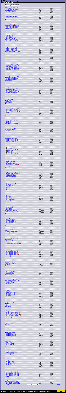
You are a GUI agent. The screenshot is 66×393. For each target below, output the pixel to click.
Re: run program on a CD (9, 97)
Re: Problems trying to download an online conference (13, 22)
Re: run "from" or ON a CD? (9, 99)
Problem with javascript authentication (10, 129)
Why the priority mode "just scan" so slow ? (12, 231)
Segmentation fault (7, 324)
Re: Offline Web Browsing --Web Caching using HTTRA (13, 289)
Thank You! (6, 230)
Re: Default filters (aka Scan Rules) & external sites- (13, 260)
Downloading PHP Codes (9, 198)
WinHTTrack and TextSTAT (9, 281)
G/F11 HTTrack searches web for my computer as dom (12, 243)
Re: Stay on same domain (9, 340)
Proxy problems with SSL (8, 102)
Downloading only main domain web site (11, 248)
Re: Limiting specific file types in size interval (12, 379)
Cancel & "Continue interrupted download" (11, 118)
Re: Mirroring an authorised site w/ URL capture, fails (13, 172)
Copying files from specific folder (10, 244)
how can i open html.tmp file (10, 160)
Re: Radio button (8, 283)
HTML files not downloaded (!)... (10, 359)
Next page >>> (59, 384)
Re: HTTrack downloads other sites (10, 363)
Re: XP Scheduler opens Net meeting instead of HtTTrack (14, 136)
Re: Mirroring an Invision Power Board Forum (12, 47)
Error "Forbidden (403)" (9, 228)
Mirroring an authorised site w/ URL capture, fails (12, 171)
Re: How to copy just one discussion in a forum (12, 277)
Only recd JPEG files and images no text (11, 92)
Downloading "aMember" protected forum (11, 39)
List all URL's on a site (9, 34)
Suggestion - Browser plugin (10, 177)
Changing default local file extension (11, 10)
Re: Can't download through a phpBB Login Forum (13, 86)
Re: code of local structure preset (10, 170)
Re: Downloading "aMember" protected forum (12, 40)
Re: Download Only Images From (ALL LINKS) (12, 371)
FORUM (12, 2)
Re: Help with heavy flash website (10, 59)
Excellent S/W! (8, 82)
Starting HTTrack (8, 186)
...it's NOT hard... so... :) (9, 106)
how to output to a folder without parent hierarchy (12, 25)
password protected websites (10, 330)
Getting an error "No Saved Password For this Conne (13, 17)
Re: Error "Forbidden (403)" (9, 229)
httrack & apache (8, 341)
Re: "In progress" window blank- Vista (11, 263)
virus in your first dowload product (10, 268)
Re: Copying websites (9, 307)
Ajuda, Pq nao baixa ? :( (9, 301)
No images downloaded (9, 285)
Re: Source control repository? (10, 81)
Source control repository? (9, 80)
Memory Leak (7, 242)
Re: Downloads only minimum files (10, 184)
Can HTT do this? (7, 241)
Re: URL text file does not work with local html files (13, 311)
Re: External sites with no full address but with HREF (13, 109)
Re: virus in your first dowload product (11, 269)
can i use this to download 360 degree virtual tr (12, 12)
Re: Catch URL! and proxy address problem (12, 88)
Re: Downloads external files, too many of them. (12, 382)
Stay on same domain (9, 339)
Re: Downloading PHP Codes (10, 199)
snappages (7, 193)
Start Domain (8, 303)
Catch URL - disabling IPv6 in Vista (10, 89)
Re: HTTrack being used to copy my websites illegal (13, 158)
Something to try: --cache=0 (10, 166)
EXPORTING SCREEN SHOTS (9, 57)
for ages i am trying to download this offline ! (11, 16)
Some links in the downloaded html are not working (13, 51)
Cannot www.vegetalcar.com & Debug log (11, 292)
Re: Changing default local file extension (11, 11)
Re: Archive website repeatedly (10, 273)
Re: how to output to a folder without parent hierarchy (13, 26)
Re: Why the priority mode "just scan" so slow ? (12, 232)
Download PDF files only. (9, 23)
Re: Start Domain (8, 304)
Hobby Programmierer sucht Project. (11, 279)
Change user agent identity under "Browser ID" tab (13, 183)
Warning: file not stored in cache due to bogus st (12, 7)
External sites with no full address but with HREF (12, 108)
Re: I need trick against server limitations (11, 63)
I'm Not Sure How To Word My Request (11, 308)
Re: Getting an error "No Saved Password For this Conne (13, 18)
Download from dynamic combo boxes (11, 37)
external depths (7, 376)
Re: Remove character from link (10, 240)
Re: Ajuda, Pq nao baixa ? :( (10, 302)
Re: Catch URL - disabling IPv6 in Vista (11, 90)
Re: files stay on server (9, 358)
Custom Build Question (9, 295)
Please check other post (10, 150)
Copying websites (8, 306)
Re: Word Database (8, 196)
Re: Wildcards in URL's (9, 143)
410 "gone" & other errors (9, 28)
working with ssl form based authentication (11, 127)
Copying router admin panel (9, 70)
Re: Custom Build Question (9, 296)
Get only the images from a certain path (11, 138)
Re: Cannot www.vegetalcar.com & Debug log (12, 293)
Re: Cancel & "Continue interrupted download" (12, 119)
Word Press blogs (7, 264)
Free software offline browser (6, 2)
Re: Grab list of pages (9, 323)
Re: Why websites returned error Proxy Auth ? (12, 211)
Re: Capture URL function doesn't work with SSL (12, 75)
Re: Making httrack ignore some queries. (11, 352)
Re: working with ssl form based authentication (12, 128)
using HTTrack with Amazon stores (9, 353)
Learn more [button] (49, 391)
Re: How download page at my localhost (11, 78)
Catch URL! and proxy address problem (11, 87)
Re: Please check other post (11, 151)
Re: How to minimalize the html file (10, 344)
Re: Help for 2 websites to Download (11, 221)
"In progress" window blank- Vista (10, 262)
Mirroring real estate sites (9, 100)
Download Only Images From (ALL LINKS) (11, 370)
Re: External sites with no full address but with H (12, 110)
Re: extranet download (9, 350)
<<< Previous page (7, 384)
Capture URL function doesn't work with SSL (12, 74)
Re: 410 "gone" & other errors (10, 29)
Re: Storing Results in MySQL (10, 45)
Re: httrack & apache (9, 342)
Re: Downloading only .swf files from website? (12, 237)
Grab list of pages (8, 322)
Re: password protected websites (10, 331)
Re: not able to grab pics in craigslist (11, 333)
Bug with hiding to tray (8, 337)
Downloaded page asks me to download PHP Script (13, 314)
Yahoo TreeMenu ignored (9, 218)
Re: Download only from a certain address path (12, 181)
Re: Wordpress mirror (9, 321)
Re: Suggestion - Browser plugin (10, 178)
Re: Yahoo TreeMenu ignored (10, 219)
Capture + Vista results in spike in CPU (11, 201)
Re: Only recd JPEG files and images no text (12, 93)
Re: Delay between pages (9, 131)
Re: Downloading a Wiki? (9, 206)
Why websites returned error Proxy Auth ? (11, 210)
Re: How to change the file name (10, 338)
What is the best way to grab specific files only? (12, 67)
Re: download (8, 291)
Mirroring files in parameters (10, 354)
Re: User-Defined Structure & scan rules (12, 148)
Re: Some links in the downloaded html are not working (13, 52)
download (7, 290)
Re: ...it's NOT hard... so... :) (10, 107)
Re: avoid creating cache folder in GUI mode (12, 164)
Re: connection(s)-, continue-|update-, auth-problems (13, 216)
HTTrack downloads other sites (10, 362)
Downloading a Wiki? (9, 205)
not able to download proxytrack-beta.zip (11, 9)
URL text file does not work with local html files (12, 310)
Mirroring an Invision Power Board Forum (11, 46)
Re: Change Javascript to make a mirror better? (12, 329)
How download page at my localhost (11, 77)
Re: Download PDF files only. (10, 24)
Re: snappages (8, 194)
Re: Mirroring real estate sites (10, 101)
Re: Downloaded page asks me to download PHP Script (13, 315)
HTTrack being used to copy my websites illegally (12, 154)
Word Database (8, 195)
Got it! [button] (61, 391)
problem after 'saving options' (10, 174)
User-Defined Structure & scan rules (12, 147)
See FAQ (8, 112)
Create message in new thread (35, 5)
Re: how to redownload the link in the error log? (12, 65)
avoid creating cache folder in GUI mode (11, 163)
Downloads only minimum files (10, 182)
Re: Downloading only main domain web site (12, 249)
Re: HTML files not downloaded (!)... (11, 360)
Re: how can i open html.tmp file (10, 161)
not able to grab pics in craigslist (10, 332)
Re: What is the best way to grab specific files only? (13, 68)
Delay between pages (9, 130)
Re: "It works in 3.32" (9, 121)
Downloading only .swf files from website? (11, 236)
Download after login (9, 346)
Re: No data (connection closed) (10, 300)
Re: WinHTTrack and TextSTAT (10, 282)
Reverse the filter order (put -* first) (11, 141)
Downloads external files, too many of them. (12, 381)
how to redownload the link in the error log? (12, 64)
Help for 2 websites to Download (10, 220)
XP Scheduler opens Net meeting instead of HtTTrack (13, 135)
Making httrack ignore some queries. (11, 351)
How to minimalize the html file (10, 343)
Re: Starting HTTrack (9, 187)
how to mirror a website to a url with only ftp (12, 325)
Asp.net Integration (8, 8)
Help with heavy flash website (10, 58)
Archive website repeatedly (9, 272)
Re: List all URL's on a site (9, 35)
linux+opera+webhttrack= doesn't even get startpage (13, 280)
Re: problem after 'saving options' (10, 175)
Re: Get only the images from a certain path (12, 139)
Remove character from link (9, 239)
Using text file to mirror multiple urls (10, 41)
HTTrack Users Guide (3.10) (11, 189)
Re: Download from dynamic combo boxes (11, 38)
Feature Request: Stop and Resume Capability (11, 123)
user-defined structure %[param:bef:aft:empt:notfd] (13, 126)
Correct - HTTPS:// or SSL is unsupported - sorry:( (13, 173)
